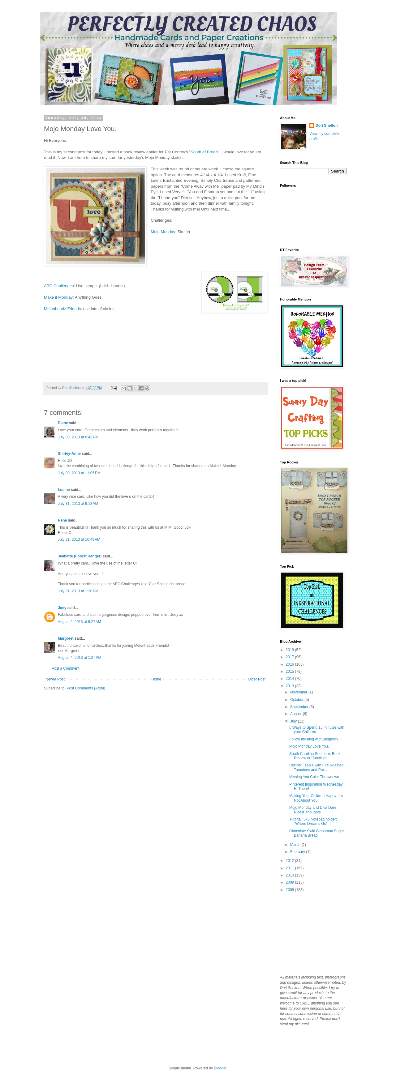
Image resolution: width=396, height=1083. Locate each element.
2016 (290, 664)
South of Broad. (205, 152)
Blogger (220, 1068)
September (299, 707)
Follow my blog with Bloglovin (313, 739)
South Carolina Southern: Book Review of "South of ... (314, 756)
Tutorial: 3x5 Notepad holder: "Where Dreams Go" (313, 821)
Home (156, 679)
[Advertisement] (311, 933)
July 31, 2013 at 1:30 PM (78, 591)
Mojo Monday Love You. (309, 746)
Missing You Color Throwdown (314, 777)
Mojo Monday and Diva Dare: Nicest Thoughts (313, 809)
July (294, 721)
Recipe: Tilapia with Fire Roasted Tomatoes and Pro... (316, 767)
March (296, 844)
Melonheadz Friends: (63, 308)
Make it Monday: (59, 297)
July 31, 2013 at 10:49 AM (79, 539)
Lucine (64, 490)
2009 (290, 882)
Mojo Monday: (164, 231)
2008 (290, 890)
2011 (290, 868)
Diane (63, 423)
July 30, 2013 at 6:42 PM (78, 437)
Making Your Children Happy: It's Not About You (316, 798)
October (297, 699)
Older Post (256, 679)
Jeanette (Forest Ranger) (80, 556)
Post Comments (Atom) (86, 688)
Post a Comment (65, 668)
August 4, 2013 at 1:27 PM (79, 657)
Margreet (66, 638)
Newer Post (55, 679)
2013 (290, 686)
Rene (62, 520)
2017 (290, 657)
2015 (290, 671)
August (296, 714)
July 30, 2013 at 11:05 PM (79, 473)
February (298, 852)
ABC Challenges (59, 286)
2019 (290, 650)
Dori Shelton (327, 125)
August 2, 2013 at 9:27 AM (79, 622)
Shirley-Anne (69, 453)
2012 (290, 861)
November (299, 692)
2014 (290, 678)
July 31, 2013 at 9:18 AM (78, 503)
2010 (290, 875)
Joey (62, 608)
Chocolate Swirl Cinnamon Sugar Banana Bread (316, 833)
